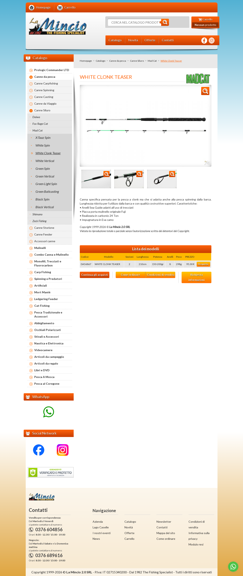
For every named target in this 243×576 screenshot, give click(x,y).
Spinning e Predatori (48, 278)
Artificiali (40, 285)
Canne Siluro (137, 60)
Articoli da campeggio (49, 356)
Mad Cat (152, 60)
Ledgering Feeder (46, 299)
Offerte (129, 533)
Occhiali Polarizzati (47, 330)
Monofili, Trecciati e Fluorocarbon (47, 263)
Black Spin (42, 199)
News (96, 538)
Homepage (86, 60)
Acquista (203, 264)
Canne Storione (44, 227)
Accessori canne (44, 241)
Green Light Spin (46, 184)
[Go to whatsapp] (233, 567)
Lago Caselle (101, 527)
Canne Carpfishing (46, 83)
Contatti (162, 527)
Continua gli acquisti (94, 274)
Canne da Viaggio (45, 103)
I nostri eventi (102, 533)
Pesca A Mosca (44, 377)
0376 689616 (49, 555)
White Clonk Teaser (48, 153)
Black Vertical (45, 207)
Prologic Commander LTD (51, 70)
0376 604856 (49, 529)
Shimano (37, 214)
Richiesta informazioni (196, 277)
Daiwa (36, 117)
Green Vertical (45, 176)
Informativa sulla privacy (199, 535)
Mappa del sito (165, 533)
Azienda (98, 521)
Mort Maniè (42, 292)
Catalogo (100, 60)
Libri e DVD (42, 370)
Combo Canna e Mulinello (51, 254)
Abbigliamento (44, 323)
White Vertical (45, 161)
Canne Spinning (44, 90)
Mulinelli (40, 248)
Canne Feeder (43, 234)
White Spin (43, 145)
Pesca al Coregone (46, 383)
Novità (128, 527)
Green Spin (43, 168)
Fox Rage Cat (40, 123)
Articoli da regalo (46, 363)
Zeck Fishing (39, 221)
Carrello (129, 538)
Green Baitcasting (47, 191)
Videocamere (43, 350)
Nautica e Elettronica (48, 343)
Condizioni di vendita (160, 274)
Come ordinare (130, 274)
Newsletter (163, 521)
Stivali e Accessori (46, 336)
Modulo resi (196, 544)
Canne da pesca (117, 60)
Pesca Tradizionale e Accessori (48, 314)
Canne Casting (43, 97)
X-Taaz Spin (43, 137)
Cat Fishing (42, 305)
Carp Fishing (42, 272)
